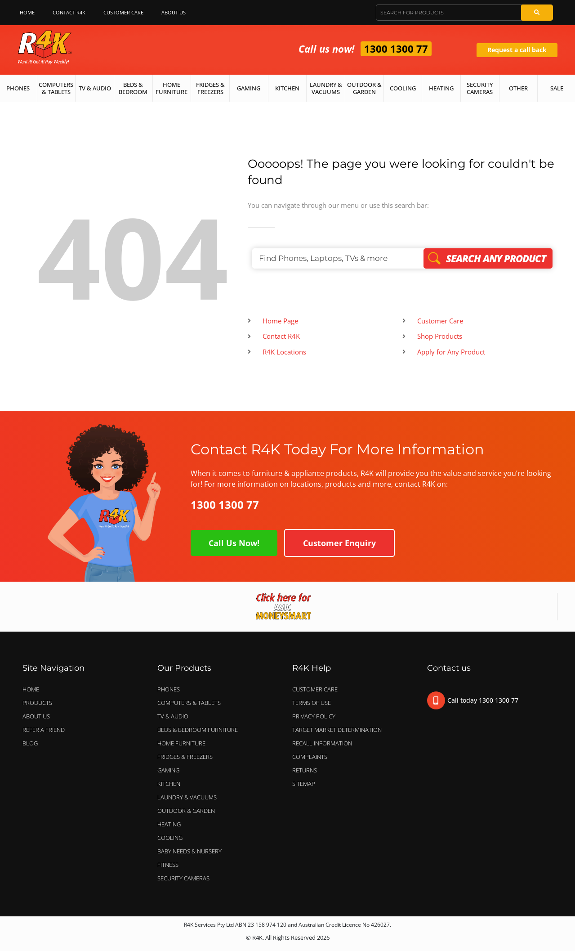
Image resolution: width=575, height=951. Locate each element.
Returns (304, 770)
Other (518, 88)
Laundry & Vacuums (326, 88)
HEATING (169, 824)
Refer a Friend (43, 730)
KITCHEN (168, 784)
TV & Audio (95, 88)
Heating (441, 88)
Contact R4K (69, 12)
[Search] (537, 12)
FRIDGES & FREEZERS (185, 757)
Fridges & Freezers (210, 88)
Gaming (248, 88)
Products (37, 703)
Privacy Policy (313, 716)
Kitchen (287, 88)
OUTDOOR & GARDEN (188, 810)
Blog (30, 743)
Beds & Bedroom (133, 88)
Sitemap (303, 784)
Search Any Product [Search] (488, 258)
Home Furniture (171, 88)
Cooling (403, 88)
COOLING (170, 838)
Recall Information (322, 743)
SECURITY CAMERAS (183, 878)
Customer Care (123, 12)
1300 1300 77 (396, 48)
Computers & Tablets (56, 88)
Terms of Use (311, 703)
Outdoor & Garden (364, 88)
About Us (175, 12)
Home (27, 12)
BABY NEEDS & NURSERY (189, 851)
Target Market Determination (337, 730)
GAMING (168, 770)
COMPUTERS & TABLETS (191, 702)
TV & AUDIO (175, 716)
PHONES (170, 689)
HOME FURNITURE (181, 743)
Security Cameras (480, 88)
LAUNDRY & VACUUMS (189, 797)
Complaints (309, 757)
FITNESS (167, 865)
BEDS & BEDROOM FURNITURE (199, 729)
